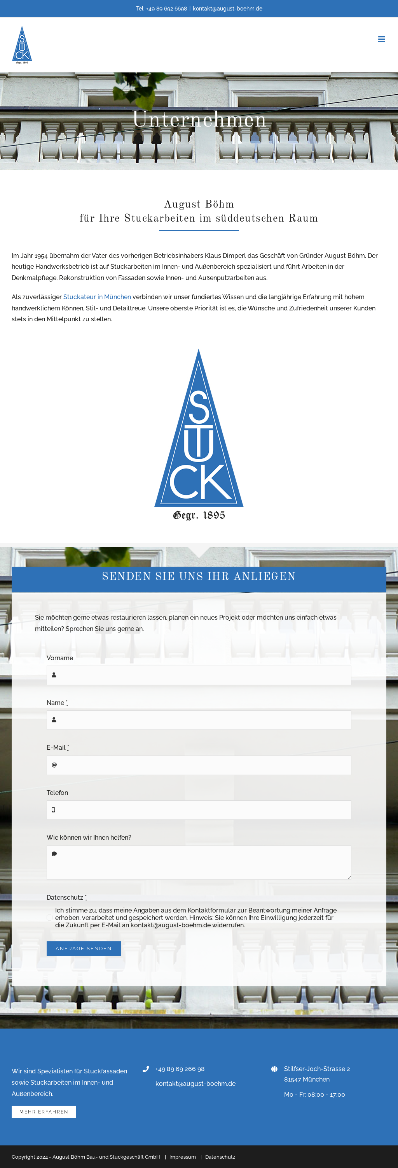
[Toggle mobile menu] (382, 39)
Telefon (57, 792)
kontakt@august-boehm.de (227, 8)
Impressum (182, 1157)
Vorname (60, 658)
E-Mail (58, 747)
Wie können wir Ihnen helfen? (89, 837)
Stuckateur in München (97, 297)
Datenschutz (67, 897)
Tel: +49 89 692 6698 (161, 8)
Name (57, 702)
